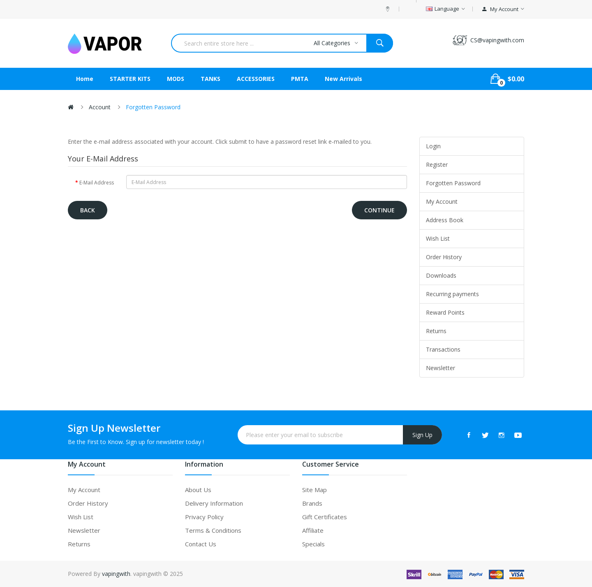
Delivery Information (214, 503)
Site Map (314, 490)
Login (433, 146)
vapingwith (116, 574)
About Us (198, 490)
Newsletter (440, 368)
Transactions (443, 349)
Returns (436, 331)
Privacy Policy (204, 517)
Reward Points (445, 312)
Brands (312, 503)
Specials (313, 544)
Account (100, 107)
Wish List (438, 238)
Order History (444, 257)
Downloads (441, 275)
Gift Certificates (324, 517)
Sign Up (422, 435)
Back (87, 210)
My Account (442, 201)
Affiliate (313, 530)
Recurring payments (452, 294)
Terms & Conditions (213, 530)
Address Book (444, 220)
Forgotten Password (153, 107)
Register (437, 164)
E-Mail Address (96, 182)
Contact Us (200, 544)
